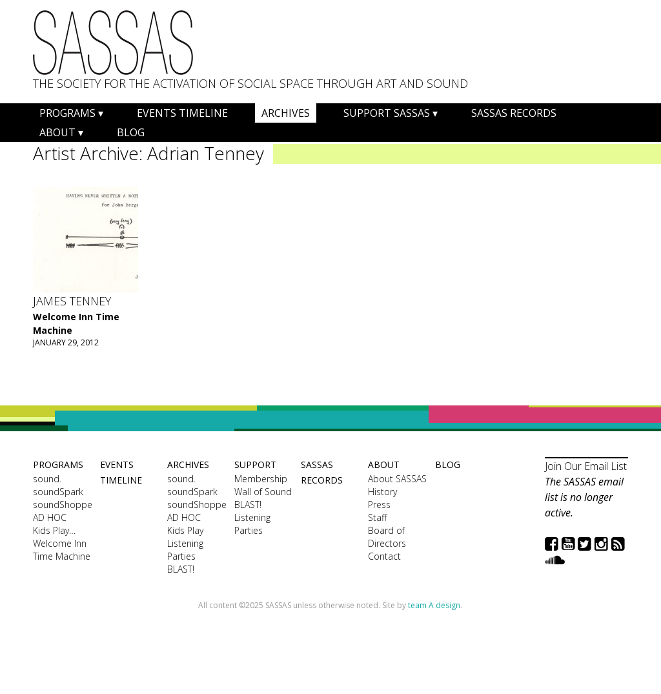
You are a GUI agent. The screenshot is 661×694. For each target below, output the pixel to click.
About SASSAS (397, 479)
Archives (285, 113)
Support (255, 464)
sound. (47, 479)
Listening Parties (185, 549)
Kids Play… (54, 530)
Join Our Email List (586, 466)
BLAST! (180, 569)
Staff (377, 517)
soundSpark (58, 491)
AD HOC (49, 517)
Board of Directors (387, 536)
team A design (434, 605)
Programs (67, 113)
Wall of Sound (263, 491)
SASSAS (113, 42)
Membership (260, 479)
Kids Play (185, 530)
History (382, 491)
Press (379, 504)
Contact (384, 556)
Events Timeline (182, 113)
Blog (131, 132)
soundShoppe (62, 504)
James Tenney (72, 301)
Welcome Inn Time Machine (61, 549)
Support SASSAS (386, 113)
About (57, 132)
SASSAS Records (513, 113)
